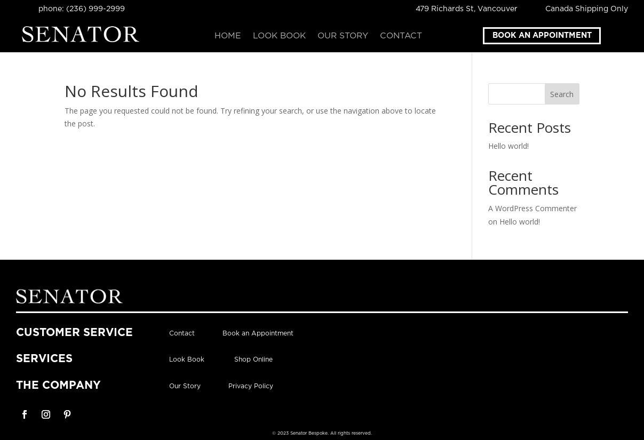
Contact (401, 36)
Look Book (279, 36)
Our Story (342, 36)
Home (227, 36)
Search (562, 94)
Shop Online (253, 359)
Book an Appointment (542, 35)
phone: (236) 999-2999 (81, 9)
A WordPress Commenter (532, 208)
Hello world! (508, 146)
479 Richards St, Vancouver (467, 9)
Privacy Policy (250, 386)
